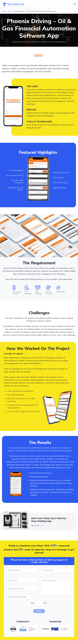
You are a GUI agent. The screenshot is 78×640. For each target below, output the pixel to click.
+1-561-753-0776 (39, 562)
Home (4, 11)
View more (35, 525)
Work (10, 11)
